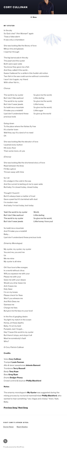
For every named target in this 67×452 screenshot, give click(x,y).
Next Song (23, 408)
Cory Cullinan (16, 7)
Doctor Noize (8, 427)
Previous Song (10, 408)
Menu (34, 17)
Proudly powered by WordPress (13, 447)
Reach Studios (22, 427)
